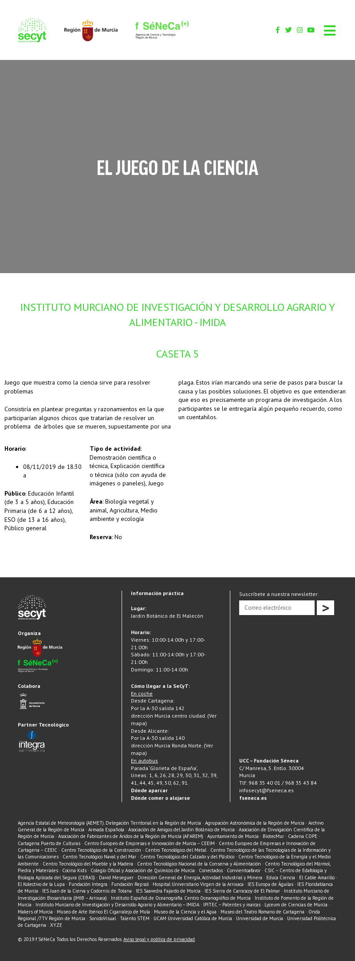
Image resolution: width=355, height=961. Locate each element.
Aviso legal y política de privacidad (159, 939)
